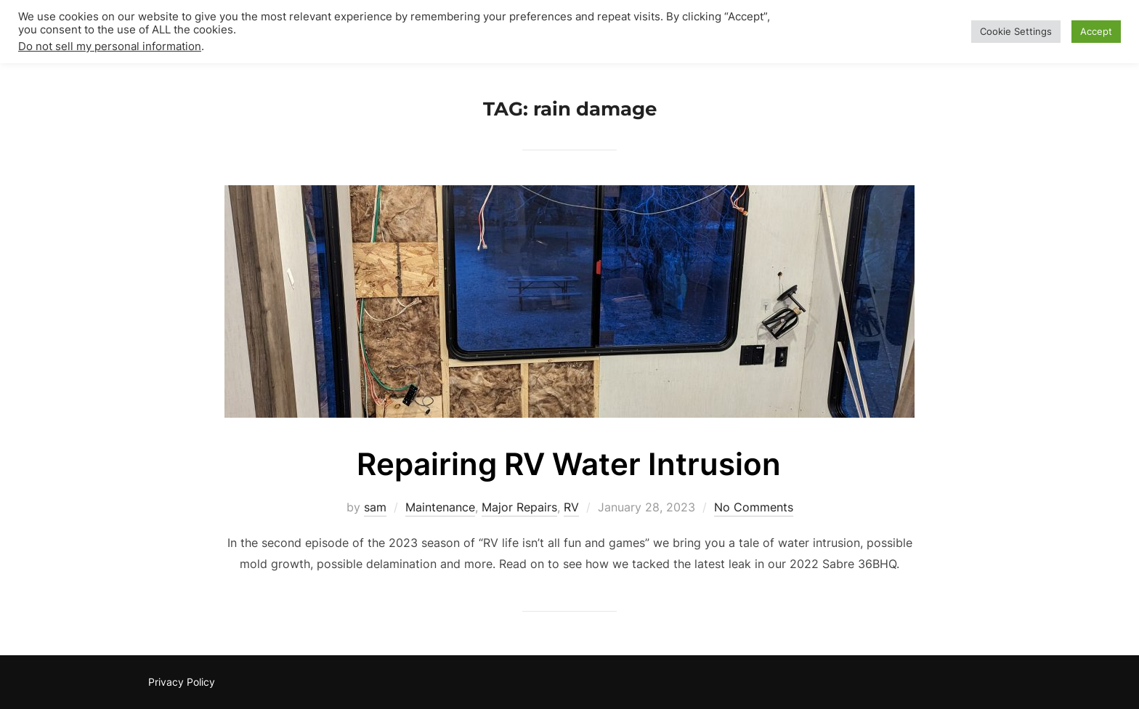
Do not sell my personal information (109, 46)
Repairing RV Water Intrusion (569, 463)
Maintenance (440, 507)
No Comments (753, 507)
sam (375, 507)
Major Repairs (519, 507)
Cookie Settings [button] (1016, 31)
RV (571, 507)
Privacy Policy (181, 682)
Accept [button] (1096, 31)
